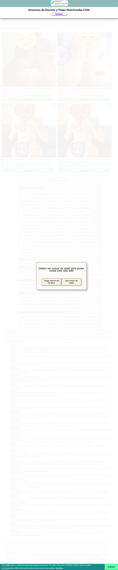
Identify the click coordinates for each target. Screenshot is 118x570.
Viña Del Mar (40, 242)
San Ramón (38, 317)
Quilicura (71, 229)
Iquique (85, 222)
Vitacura (51, 317)
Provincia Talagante (50, 297)
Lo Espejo (38, 324)
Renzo (57, 181)
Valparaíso (25, 242)
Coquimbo (25, 229)
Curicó (24, 208)
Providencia (86, 208)
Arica (36, 235)
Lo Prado (25, 324)
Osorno (50, 215)
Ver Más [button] (59, 568)
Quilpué (75, 215)
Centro (32, 272)
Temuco (73, 235)
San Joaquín (91, 317)
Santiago (82, 242)
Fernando (74, 181)
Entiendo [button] (111, 567)
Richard (64, 181)
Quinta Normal (27, 201)
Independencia (27, 194)
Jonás (42, 181)
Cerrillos (25, 317)
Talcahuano (63, 215)
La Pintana (72, 222)
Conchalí (35, 208)
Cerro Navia (71, 208)
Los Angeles (26, 215)
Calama (24, 222)
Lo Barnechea (53, 324)
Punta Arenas (67, 201)
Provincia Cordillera (69, 304)
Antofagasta (55, 242)
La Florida (69, 242)
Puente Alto (26, 249)
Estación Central (71, 324)
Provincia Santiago (48, 304)
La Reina (78, 317)
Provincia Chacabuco (72, 297)
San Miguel (82, 194)
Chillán (60, 222)
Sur (22, 272)
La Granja (52, 201)
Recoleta (87, 215)
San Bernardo (87, 235)
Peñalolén (61, 235)
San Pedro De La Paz (53, 208)
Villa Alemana (83, 201)
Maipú (93, 242)
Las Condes (87, 324)
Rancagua (48, 235)
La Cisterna (64, 317)
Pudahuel (39, 229)
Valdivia (35, 222)
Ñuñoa (59, 229)
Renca (39, 215)
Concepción (84, 229)
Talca (50, 229)
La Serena (25, 235)
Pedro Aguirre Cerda (47, 194)
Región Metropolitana (30, 285)
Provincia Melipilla (29, 297)
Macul (40, 201)
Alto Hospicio (67, 194)
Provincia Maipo (28, 304)
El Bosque (48, 222)
